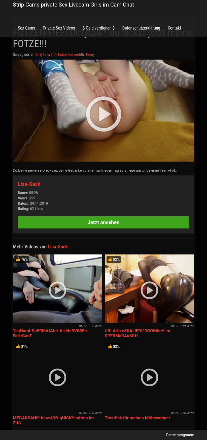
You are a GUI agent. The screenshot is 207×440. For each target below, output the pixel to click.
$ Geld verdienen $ (99, 28)
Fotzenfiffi (76, 55)
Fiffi (53, 55)
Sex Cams (26, 28)
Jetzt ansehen (104, 222)
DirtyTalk (42, 55)
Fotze (62, 55)
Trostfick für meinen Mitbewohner (137, 417)
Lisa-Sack (29, 184)
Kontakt (174, 28)
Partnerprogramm (180, 435)
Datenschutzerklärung (141, 28)
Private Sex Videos (59, 28)
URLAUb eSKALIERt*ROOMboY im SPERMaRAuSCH (137, 333)
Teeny (90, 55)
